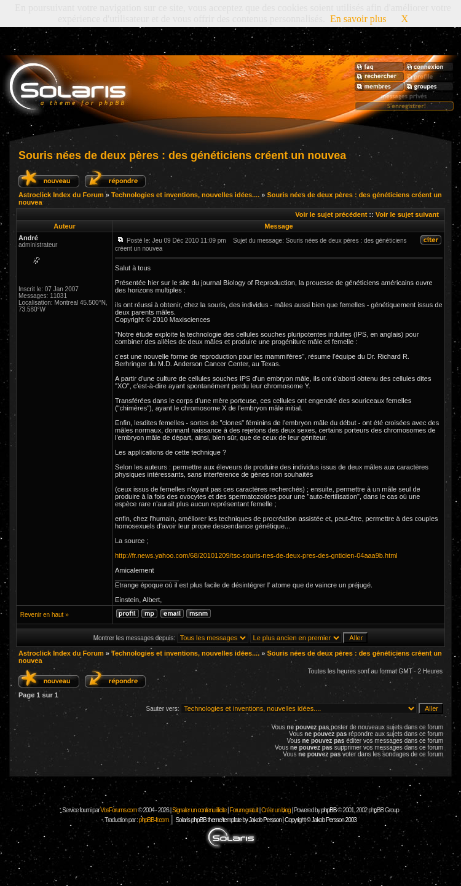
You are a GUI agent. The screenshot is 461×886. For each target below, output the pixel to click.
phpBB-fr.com (154, 820)
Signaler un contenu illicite (199, 810)
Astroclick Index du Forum (61, 194)
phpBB (328, 810)
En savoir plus (358, 19)
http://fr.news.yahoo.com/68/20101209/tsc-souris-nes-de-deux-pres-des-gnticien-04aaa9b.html (256, 555)
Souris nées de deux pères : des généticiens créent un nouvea (182, 155)
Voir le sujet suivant (407, 214)
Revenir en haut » (44, 614)
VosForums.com (119, 810)
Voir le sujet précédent (331, 214)
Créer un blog (276, 810)
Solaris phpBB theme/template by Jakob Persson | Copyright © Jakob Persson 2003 (265, 820)
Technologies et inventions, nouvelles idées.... (185, 194)
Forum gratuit (243, 810)
